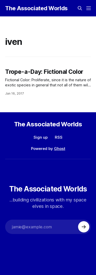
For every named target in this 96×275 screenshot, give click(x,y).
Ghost (59, 148)
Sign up (41, 137)
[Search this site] (80, 8)
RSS (58, 137)
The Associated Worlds (36, 8)
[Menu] (88, 8)
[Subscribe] (83, 226)
